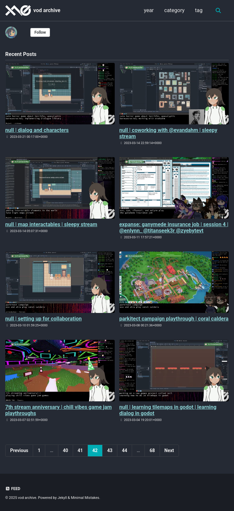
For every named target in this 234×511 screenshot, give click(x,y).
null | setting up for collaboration (43, 319)
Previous (19, 450)
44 (124, 450)
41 (80, 450)
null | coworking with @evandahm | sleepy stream (168, 133)
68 (152, 450)
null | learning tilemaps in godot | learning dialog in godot (168, 410)
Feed (12, 488)
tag (199, 10)
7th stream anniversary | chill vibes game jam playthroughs (58, 410)
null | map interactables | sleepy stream (51, 224)
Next (169, 450)
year (149, 10)
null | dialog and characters (37, 130)
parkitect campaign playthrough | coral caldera (173, 319)
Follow (40, 32)
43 (109, 450)
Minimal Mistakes (85, 498)
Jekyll (62, 498)
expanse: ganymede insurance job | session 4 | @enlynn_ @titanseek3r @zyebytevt (173, 227)
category (174, 10)
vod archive (46, 10)
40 (65, 450)
